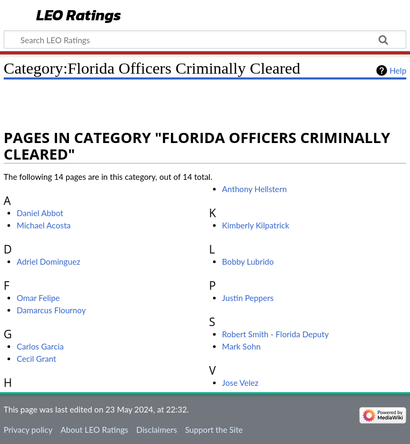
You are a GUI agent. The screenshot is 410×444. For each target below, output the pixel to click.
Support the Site (214, 429)
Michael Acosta (43, 225)
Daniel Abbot (40, 213)
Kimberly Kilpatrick (255, 225)
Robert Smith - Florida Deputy (275, 334)
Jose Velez (240, 382)
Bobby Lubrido (248, 261)
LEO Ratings (78, 16)
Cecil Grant (36, 358)
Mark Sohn (241, 346)
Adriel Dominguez (48, 261)
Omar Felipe (38, 298)
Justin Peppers (248, 298)
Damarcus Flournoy (51, 310)
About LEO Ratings (94, 429)
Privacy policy (28, 429)
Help (398, 70)
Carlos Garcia (40, 346)
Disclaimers (156, 429)
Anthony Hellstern (254, 189)
